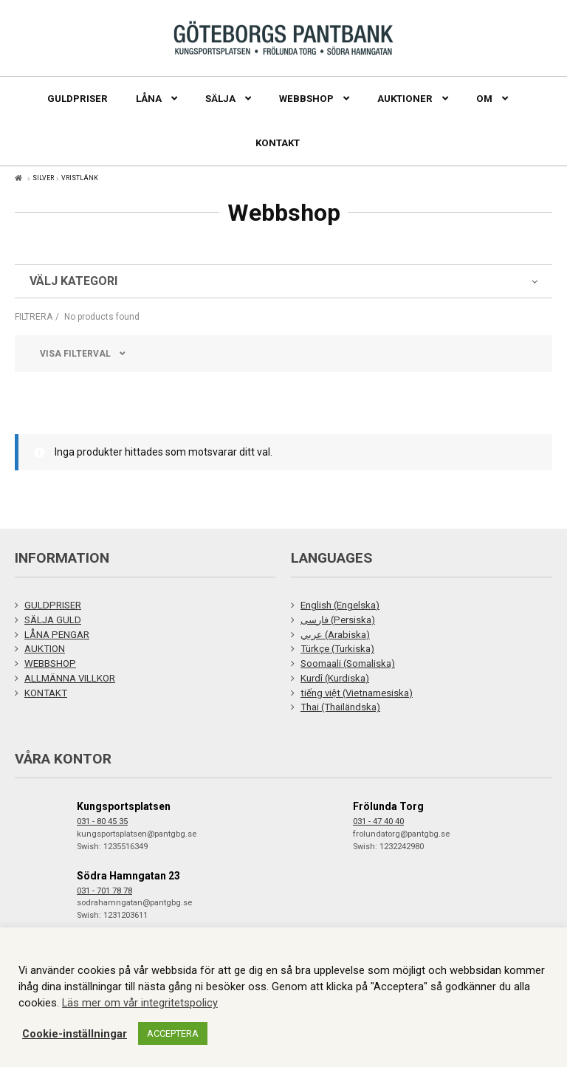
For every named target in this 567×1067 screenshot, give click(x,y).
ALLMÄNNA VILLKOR (69, 678)
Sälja (220, 98)
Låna (149, 98)
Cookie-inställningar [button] (74, 1033)
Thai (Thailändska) (340, 707)
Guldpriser (77, 98)
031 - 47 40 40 (378, 821)
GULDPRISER (52, 605)
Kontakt (277, 142)
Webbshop (306, 98)
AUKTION (44, 648)
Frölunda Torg (388, 806)
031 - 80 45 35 (102, 821)
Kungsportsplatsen (124, 806)
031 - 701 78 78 (104, 891)
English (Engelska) (339, 605)
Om (484, 98)
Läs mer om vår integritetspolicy (140, 1002)
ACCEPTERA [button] (173, 1033)
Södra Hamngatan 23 (128, 876)
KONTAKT (45, 693)
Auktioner (405, 98)
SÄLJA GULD (52, 619)
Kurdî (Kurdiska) (334, 678)
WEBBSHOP (50, 663)
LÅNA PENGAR (56, 634)
